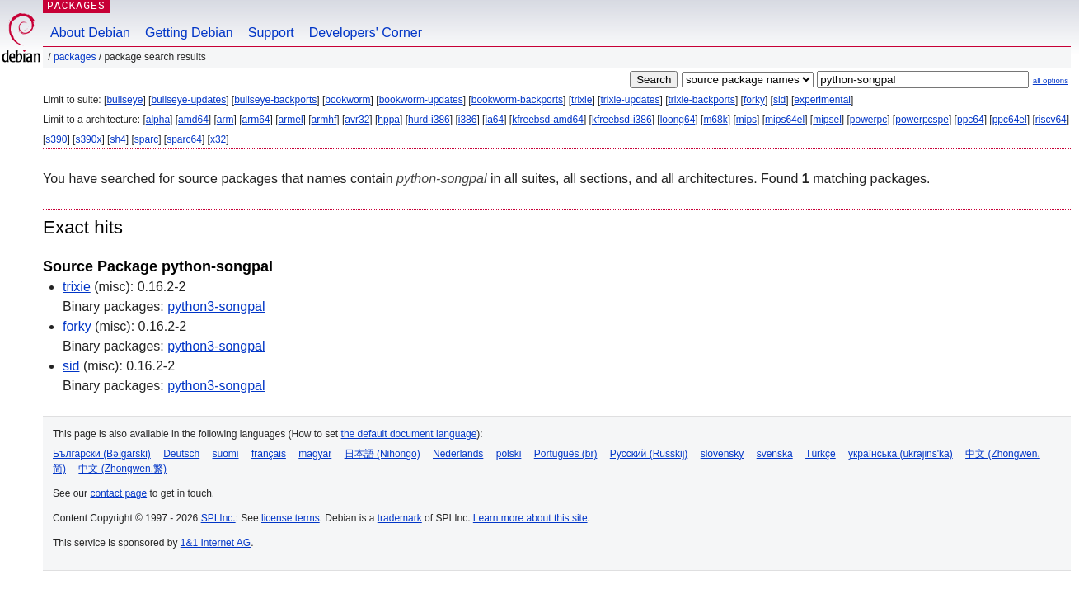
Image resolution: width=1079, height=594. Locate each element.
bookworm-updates (421, 100)
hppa (389, 119)
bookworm (347, 100)
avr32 (357, 119)
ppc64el (1009, 119)
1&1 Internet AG (216, 543)
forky (754, 100)
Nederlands (458, 454)
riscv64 (1051, 119)
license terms (290, 518)
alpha (158, 119)
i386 (467, 119)
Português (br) (566, 454)
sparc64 (184, 139)
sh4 (117, 139)
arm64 (256, 119)
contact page (118, 493)
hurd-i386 (429, 119)
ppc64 (970, 119)
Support (271, 33)
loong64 (678, 119)
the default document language (409, 434)
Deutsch (181, 454)
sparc (146, 139)
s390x (88, 139)
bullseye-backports (275, 100)
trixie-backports (702, 100)
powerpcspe (922, 119)
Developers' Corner (365, 33)
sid (779, 100)
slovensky (722, 454)
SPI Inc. (218, 518)
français (268, 454)
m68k (715, 119)
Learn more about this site (530, 518)
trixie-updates (629, 100)
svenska (775, 454)
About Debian (90, 33)
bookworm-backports (517, 100)
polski (509, 454)
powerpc (868, 119)
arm (225, 119)
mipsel (827, 119)
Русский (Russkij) (649, 454)
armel (291, 119)
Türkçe (820, 454)
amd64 (193, 119)
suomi (226, 454)
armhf (324, 119)
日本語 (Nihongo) (382, 454)
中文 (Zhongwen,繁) (122, 468)
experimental (822, 100)
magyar (314, 454)
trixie (581, 100)
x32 (218, 139)
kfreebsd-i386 (622, 119)
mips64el (785, 119)
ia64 (494, 119)
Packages (75, 57)
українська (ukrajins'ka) (900, 454)
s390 (56, 139)
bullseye (124, 100)
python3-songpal (216, 306)
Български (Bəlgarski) (102, 454)
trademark (400, 518)
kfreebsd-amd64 (548, 119)
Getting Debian (189, 33)
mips (746, 119)
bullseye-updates (188, 100)
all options (1050, 80)
